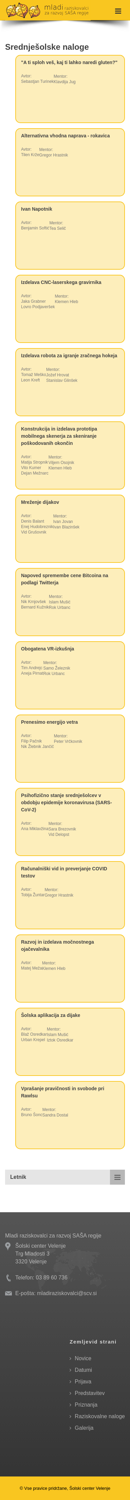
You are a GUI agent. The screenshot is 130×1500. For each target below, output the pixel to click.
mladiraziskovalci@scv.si (67, 1293)
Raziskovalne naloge (100, 1416)
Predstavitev (90, 1393)
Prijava (83, 1381)
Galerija (84, 1428)
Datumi (83, 1370)
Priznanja (86, 1405)
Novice (83, 1358)
